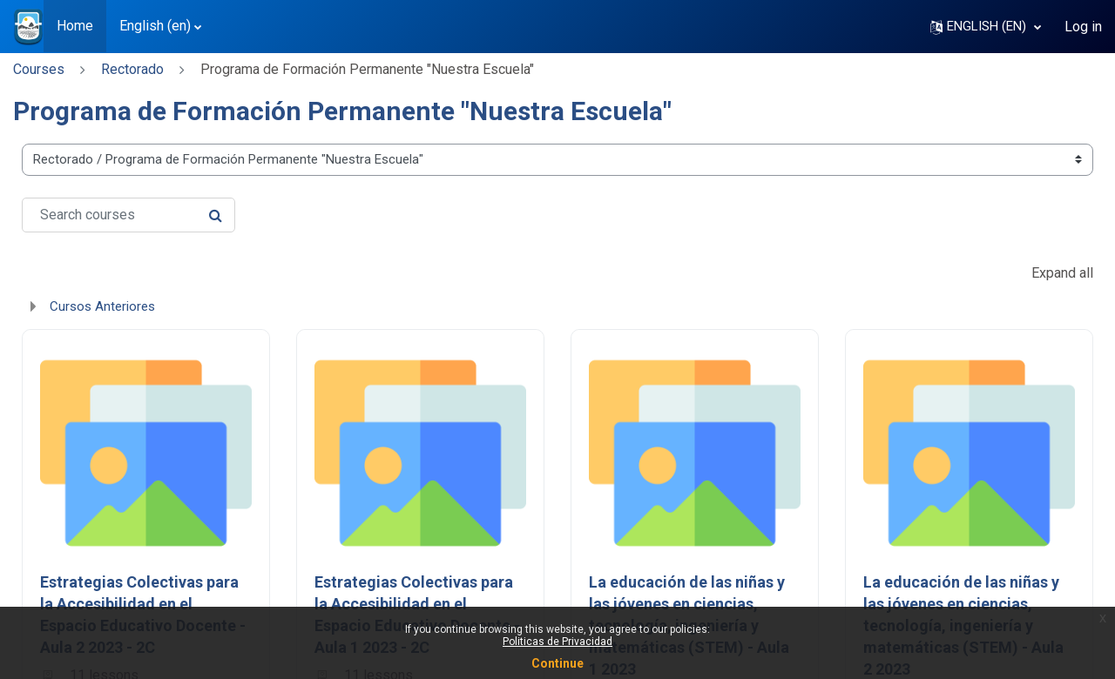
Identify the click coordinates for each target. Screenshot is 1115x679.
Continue (557, 663)
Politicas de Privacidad (557, 641)
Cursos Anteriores (102, 306)
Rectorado (132, 69)
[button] (986, 26)
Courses (38, 69)
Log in (1083, 26)
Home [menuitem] (75, 25)
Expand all (1062, 273)
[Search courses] (128, 215)
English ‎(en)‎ (155, 25)
